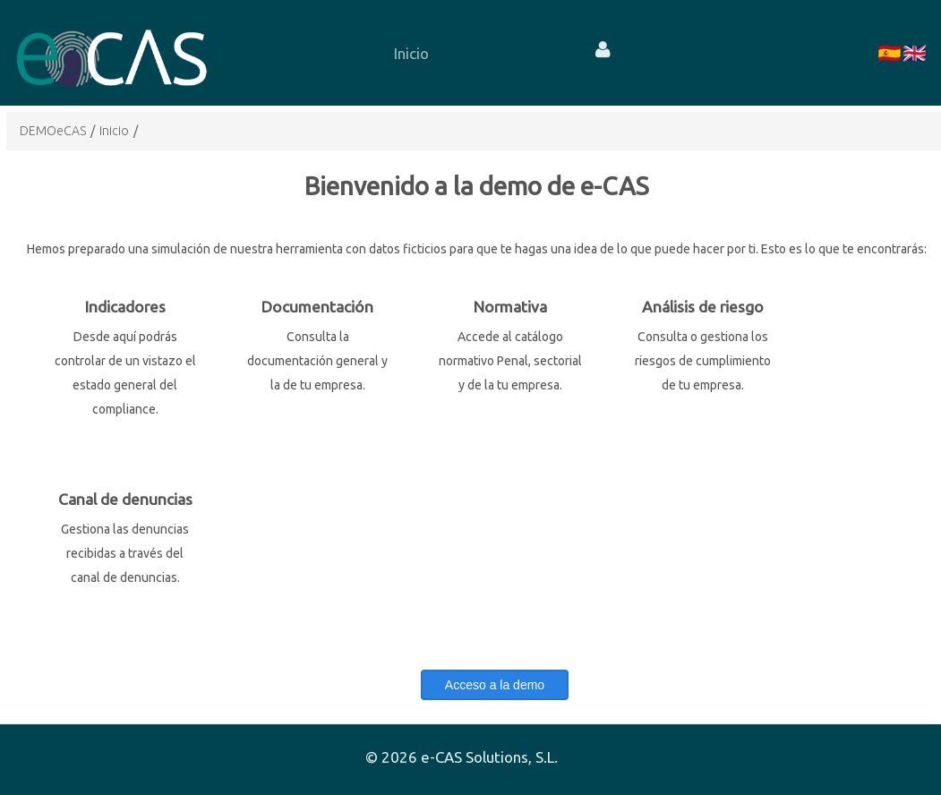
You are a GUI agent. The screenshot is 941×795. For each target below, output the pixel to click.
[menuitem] (411, 53)
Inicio (114, 131)
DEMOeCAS (53, 131)
